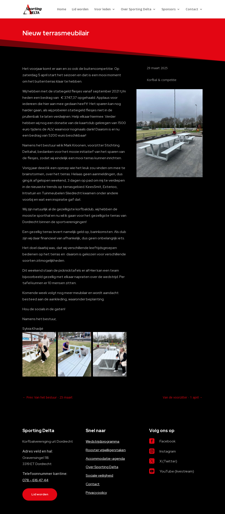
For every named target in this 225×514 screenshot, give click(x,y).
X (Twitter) (168, 461)
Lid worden (80, 9)
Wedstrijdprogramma (102, 441)
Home (61, 9)
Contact (192, 9)
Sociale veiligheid (99, 475)
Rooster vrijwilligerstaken (106, 450)
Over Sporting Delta (136, 9)
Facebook (168, 441)
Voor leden (102, 9)
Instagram (168, 451)
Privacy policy (96, 492)
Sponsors (168, 9)
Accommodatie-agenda (105, 458)
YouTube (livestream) (177, 471)
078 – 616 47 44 (35, 480)
